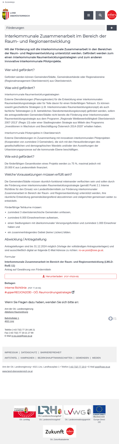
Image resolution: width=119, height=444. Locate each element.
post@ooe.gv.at (102, 367)
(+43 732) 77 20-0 (77, 367)
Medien (96, 358)
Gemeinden (82, 358)
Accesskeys (9, 2)
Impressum (11, 352)
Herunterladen (42, 276)
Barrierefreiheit (50, 352)
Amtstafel (11, 358)
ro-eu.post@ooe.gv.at (21, 336)
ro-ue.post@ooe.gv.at (91, 250)
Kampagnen (27, 358)
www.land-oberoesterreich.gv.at (17, 371)
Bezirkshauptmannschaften (55, 358)
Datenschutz (29, 352)
